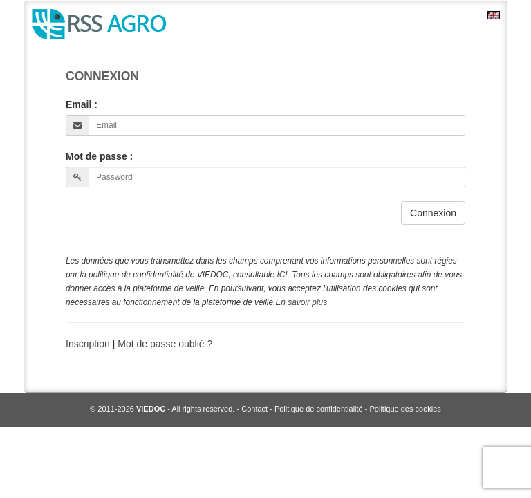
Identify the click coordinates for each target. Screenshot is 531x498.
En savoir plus (301, 302)
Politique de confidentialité (318, 409)
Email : (81, 104)
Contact (254, 409)
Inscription (89, 343)
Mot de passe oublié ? (165, 343)
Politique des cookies (405, 409)
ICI (282, 274)
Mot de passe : (99, 156)
